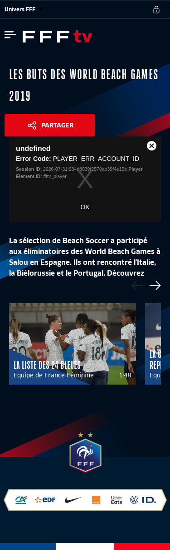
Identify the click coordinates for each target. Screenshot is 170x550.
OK (84, 207)
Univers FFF (24, 9)
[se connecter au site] (156, 9)
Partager (57, 125)
